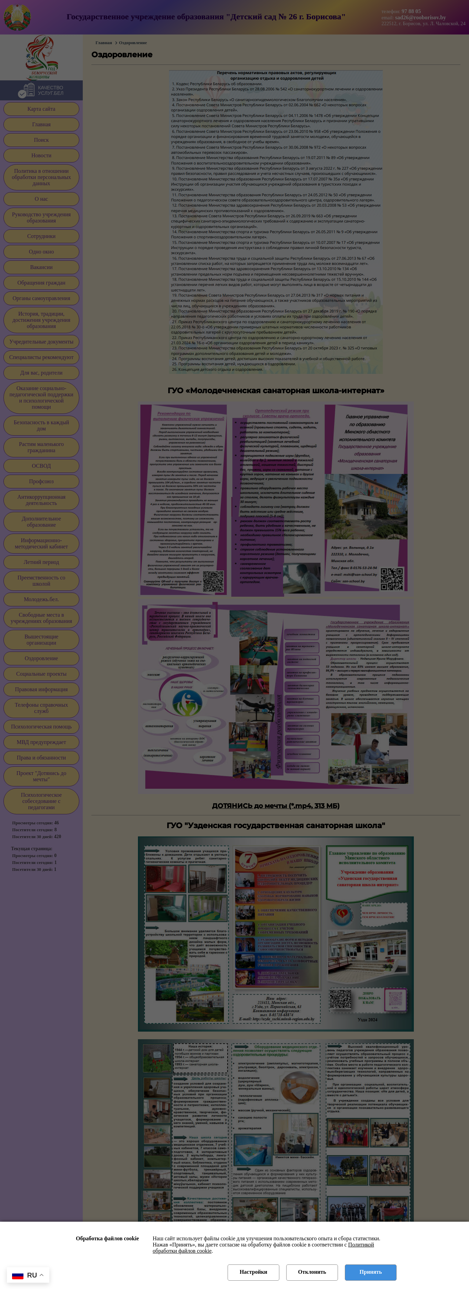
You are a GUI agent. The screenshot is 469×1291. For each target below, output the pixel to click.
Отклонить (312, 1272)
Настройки (253, 1272)
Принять (371, 1272)
